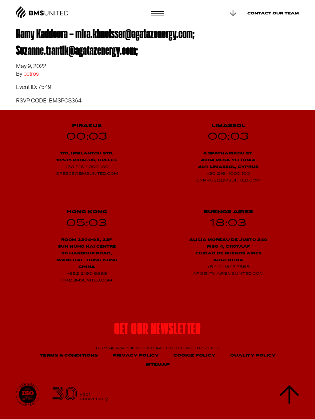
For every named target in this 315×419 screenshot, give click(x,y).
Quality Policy (253, 355)
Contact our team (273, 13)
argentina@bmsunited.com (228, 274)
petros (31, 74)
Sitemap (158, 365)
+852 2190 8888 (86, 274)
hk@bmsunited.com (87, 280)
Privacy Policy (136, 355)
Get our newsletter (157, 330)
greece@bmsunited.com (87, 174)
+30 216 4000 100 (87, 167)
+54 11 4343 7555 (228, 267)
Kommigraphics (119, 348)
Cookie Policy (194, 355)
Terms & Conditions (69, 355)
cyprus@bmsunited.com (228, 180)
